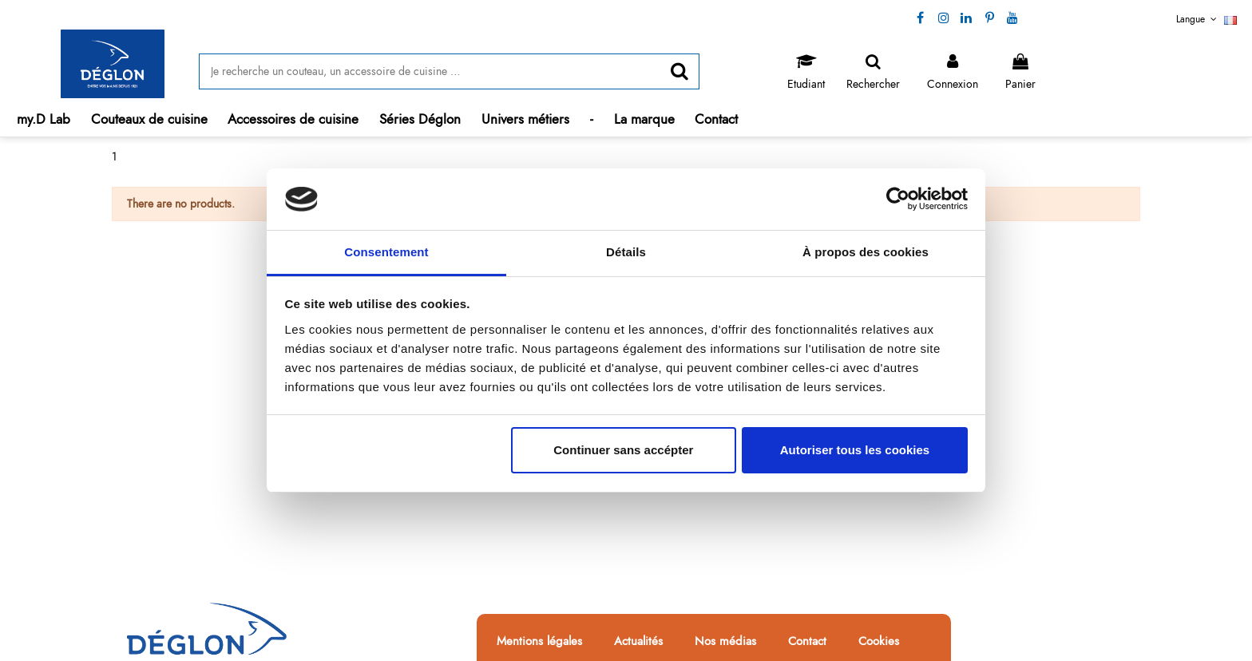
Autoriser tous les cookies (855, 450)
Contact (807, 642)
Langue (1206, 19)
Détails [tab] (626, 252)
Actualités (638, 642)
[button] (149, 119)
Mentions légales (539, 642)
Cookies (878, 642)
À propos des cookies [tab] (865, 252)
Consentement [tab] (386, 252)
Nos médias (725, 642)
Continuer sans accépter (623, 450)
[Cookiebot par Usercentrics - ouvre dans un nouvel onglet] (898, 200)
